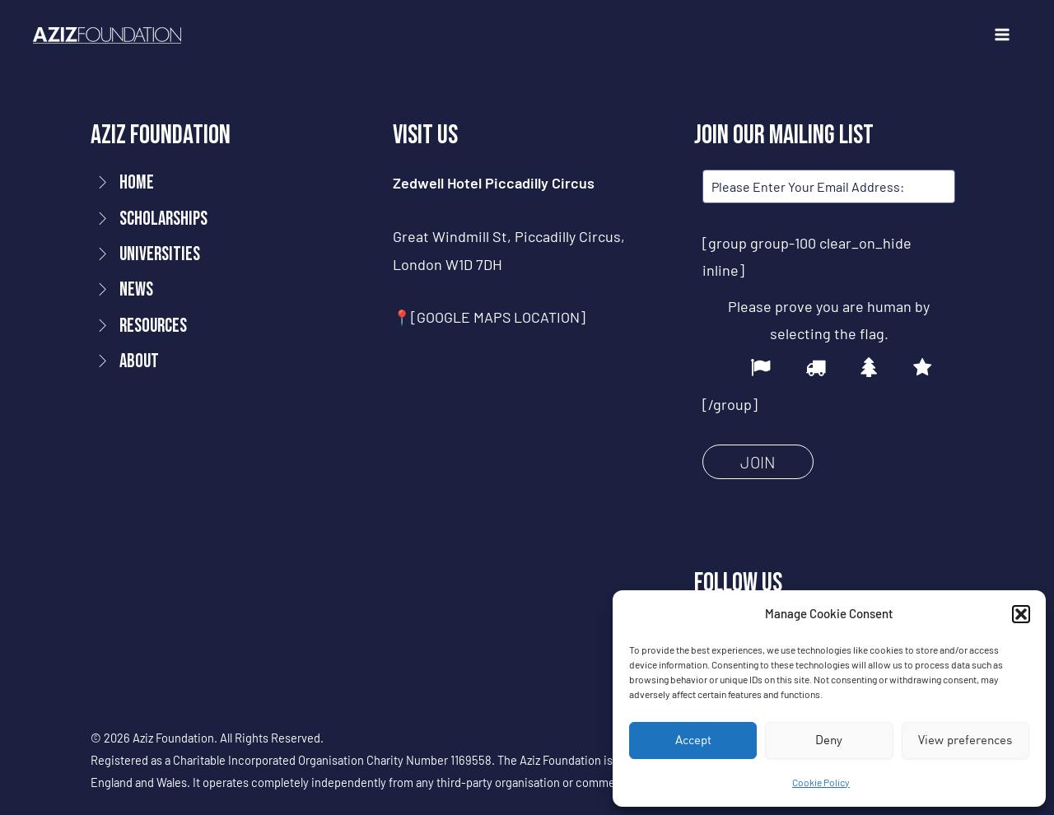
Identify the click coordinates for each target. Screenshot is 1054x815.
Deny (828, 739)
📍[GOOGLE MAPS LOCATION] (489, 317)
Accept (693, 739)
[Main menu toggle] (1001, 35)
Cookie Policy (821, 782)
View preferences (965, 739)
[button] (1021, 614)
